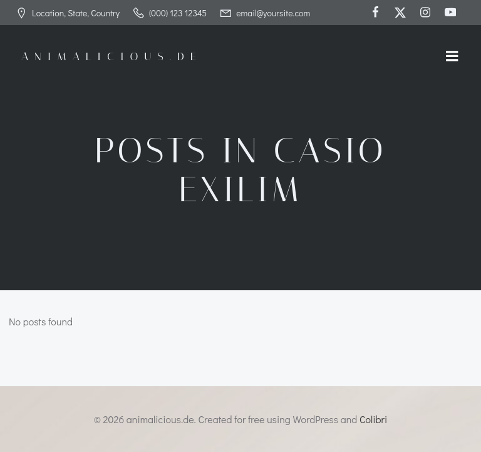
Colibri (373, 419)
